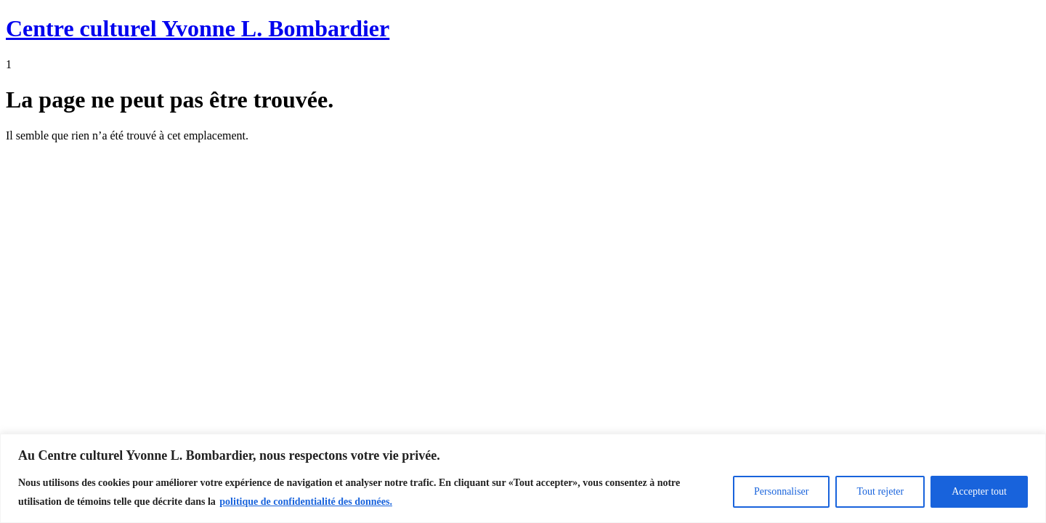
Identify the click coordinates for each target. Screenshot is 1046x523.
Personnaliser (781, 491)
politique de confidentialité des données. (305, 501)
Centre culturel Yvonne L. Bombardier (197, 28)
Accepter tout (979, 491)
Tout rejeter (880, 491)
